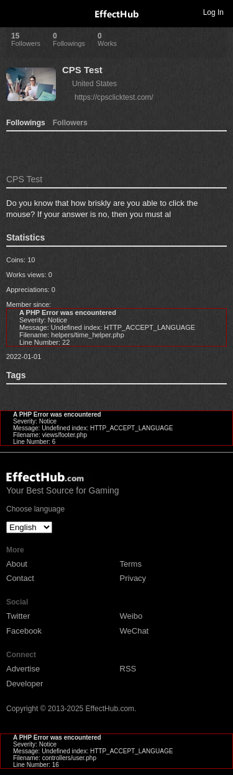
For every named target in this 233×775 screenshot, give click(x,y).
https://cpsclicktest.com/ (114, 97)
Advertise (23, 668)
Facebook (24, 631)
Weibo (131, 616)
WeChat (134, 631)
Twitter (18, 616)
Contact (20, 578)
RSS (128, 668)
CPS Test (82, 69)
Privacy (133, 578)
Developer (24, 683)
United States (94, 83)
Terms (131, 564)
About (16, 564)
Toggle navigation (15, 12)
